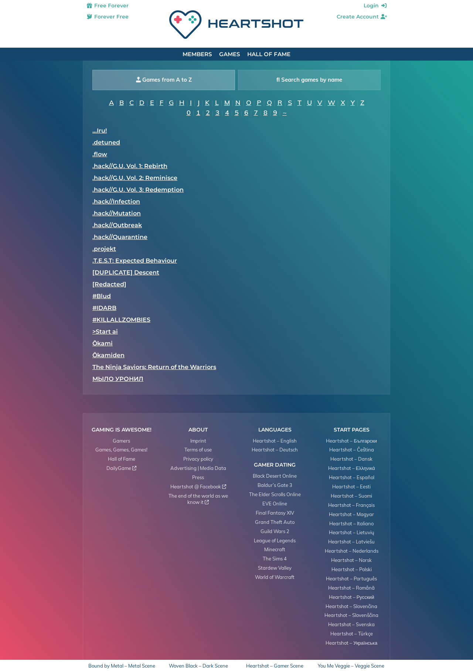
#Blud (101, 296)
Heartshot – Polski (351, 569)
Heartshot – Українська (351, 643)
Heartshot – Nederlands (351, 551)
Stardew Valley (275, 568)
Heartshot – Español (351, 477)
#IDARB (104, 307)
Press (198, 477)
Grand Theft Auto (275, 522)
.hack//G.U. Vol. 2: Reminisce (134, 177)
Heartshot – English (275, 441)
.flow (99, 154)
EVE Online (274, 503)
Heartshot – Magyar (351, 514)
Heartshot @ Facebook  (198, 486)
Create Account (362, 16)
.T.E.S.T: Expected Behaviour (134, 260)
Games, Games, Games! (121, 450)
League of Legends (275, 540)
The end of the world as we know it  (198, 499)
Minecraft (274, 549)
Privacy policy (198, 459)
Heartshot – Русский (351, 597)
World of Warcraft (275, 577)
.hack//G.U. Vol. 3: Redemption (138, 189)
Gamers (121, 441)
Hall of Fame (268, 54)
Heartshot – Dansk (351, 459)
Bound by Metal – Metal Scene (121, 666)
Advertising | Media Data (198, 468)
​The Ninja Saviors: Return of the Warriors (154, 367)
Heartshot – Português (351, 578)
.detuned (106, 142)
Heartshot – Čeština (351, 450)
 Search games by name (309, 79)
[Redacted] (109, 284)
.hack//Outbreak (117, 225)
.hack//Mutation (116, 213)
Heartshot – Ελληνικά (351, 468)
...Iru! (99, 130)
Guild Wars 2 (275, 531)
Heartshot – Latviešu (351, 542)
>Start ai (105, 331)
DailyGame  (121, 468)
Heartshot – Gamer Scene (274, 666)
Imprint (198, 441)
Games (229, 54)
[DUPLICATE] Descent (125, 272)
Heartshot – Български (351, 441)
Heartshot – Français (351, 505)
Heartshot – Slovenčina (351, 606)
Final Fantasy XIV (275, 513)
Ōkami (102, 343)
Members (197, 54)
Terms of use (198, 450)
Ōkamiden (108, 355)
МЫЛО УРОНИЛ (117, 378)
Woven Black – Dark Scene (198, 666)
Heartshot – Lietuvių (351, 532)
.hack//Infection (116, 201)
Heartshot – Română (351, 588)
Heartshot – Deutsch (275, 450)
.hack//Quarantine (119, 237)
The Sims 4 (275, 559)
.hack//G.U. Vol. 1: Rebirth (129, 166)
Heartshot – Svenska (351, 624)
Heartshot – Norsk (351, 560)
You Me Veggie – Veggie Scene (351, 666)
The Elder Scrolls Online (275, 494)
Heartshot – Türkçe (351, 634)
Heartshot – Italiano (351, 523)
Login (375, 5)
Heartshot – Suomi (351, 496)
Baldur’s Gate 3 (275, 485)
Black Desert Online (275, 476)
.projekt (104, 248)
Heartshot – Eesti (351, 486)
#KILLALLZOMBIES (121, 319)
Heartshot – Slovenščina (351, 615)
